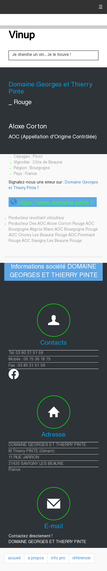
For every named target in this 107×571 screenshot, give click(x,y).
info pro (58, 558)
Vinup (22, 36)
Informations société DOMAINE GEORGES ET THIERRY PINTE (54, 271)
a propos (36, 558)
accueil (14, 558)
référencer (81, 558)
